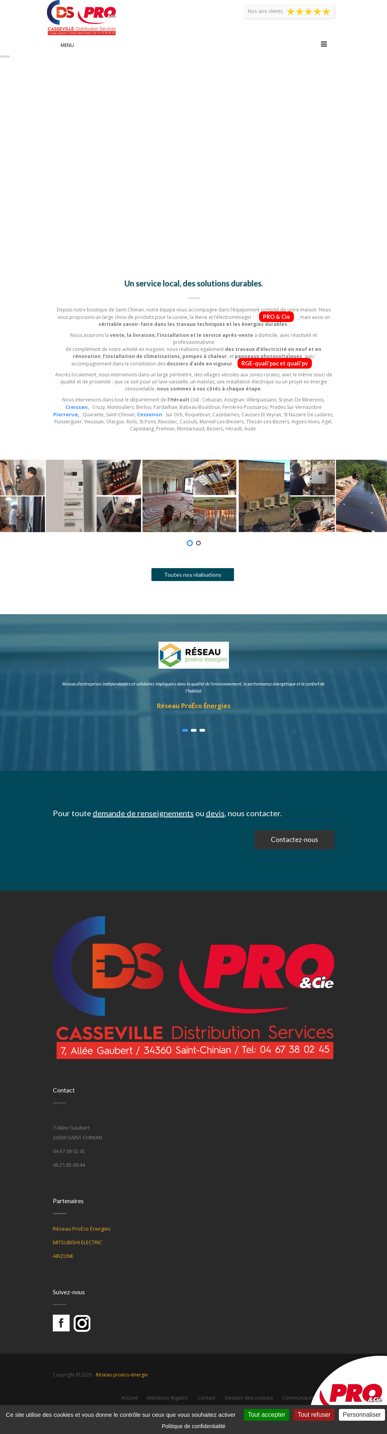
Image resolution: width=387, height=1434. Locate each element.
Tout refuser (313, 1414)
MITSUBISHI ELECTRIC (77, 1242)
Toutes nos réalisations (192, 574)
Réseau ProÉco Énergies (193, 706)
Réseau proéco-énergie (122, 1374)
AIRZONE (63, 1255)
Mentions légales (167, 1397)
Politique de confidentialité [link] (193, 1426)
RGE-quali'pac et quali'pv (274, 363)
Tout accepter (266, 1414)
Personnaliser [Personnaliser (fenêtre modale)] (362, 1414)
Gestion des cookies (249, 1397)
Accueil (129, 1397)
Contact (206, 1397)
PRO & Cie (276, 316)
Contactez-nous (294, 839)
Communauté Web (305, 1397)
